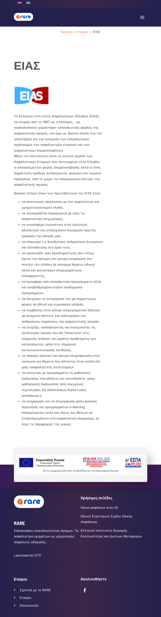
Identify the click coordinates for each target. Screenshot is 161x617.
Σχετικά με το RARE (35, 590)
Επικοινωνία (29, 605)
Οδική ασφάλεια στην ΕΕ (99, 508)
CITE (37, 555)
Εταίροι (25, 598)
